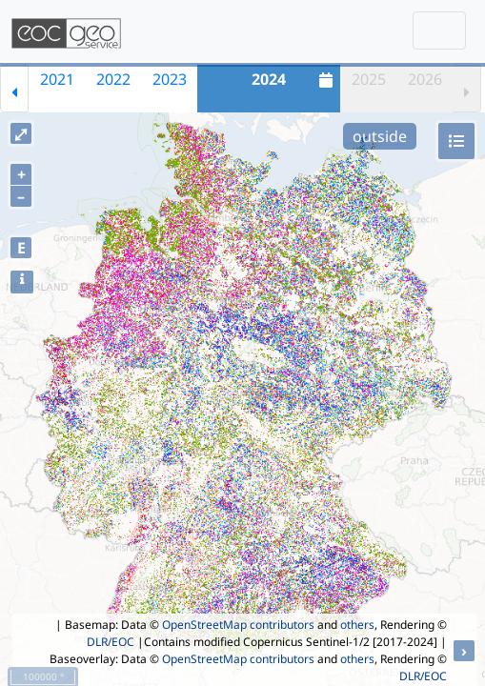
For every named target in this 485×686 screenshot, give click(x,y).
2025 (369, 79)
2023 (169, 79)
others (357, 624)
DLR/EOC (110, 642)
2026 (425, 79)
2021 (57, 79)
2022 (113, 79)
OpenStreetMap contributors (238, 624)
